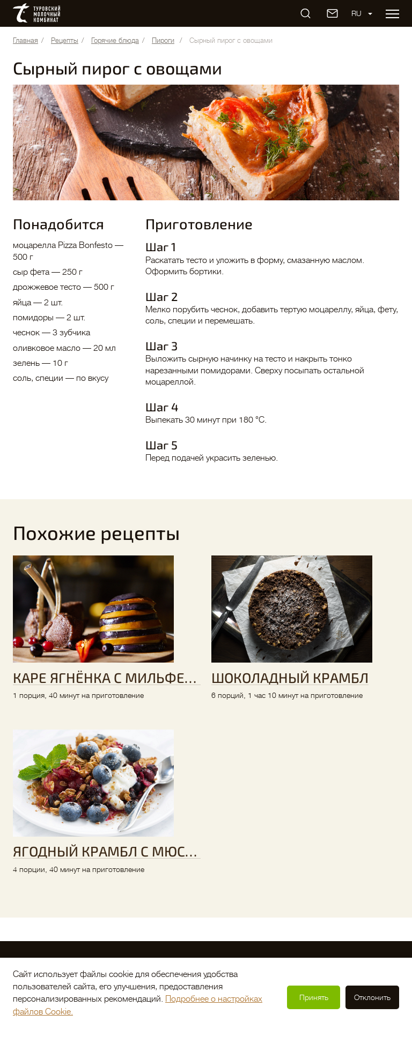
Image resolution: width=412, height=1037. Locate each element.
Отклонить (372, 997)
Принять (313, 997)
